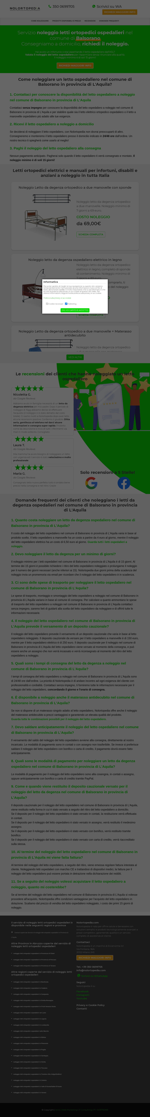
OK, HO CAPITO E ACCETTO (75, 312)
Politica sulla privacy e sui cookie (60, 300)
